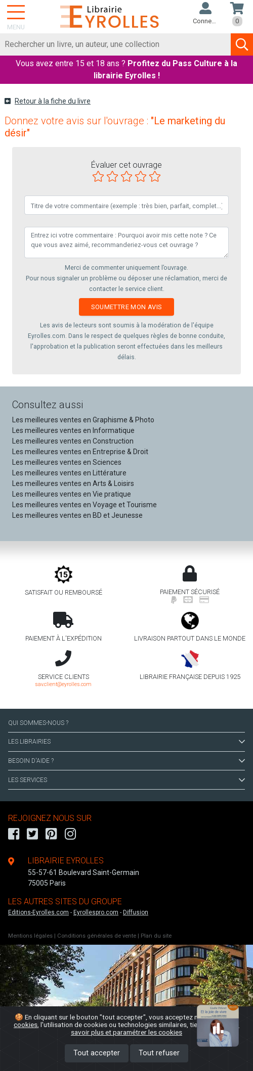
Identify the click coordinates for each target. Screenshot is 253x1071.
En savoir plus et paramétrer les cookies (155, 1028)
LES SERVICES (126, 780)
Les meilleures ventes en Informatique (73, 430)
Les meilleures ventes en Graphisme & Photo (83, 420)
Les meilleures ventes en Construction (73, 441)
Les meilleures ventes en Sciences (66, 462)
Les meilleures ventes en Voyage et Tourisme (84, 505)
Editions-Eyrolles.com (38, 912)
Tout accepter (96, 1053)
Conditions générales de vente (96, 936)
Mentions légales (30, 936)
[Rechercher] (115, 44)
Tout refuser (159, 1053)
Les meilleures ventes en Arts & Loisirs (73, 483)
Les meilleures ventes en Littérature (69, 473)
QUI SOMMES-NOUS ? (38, 722)
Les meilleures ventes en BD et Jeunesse (77, 515)
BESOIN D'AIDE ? (126, 761)
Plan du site (156, 936)
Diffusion (135, 912)
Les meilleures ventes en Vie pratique (71, 494)
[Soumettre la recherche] (242, 44)
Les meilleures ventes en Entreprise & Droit (80, 452)
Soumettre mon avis (126, 307)
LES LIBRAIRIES (126, 742)
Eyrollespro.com (95, 912)
